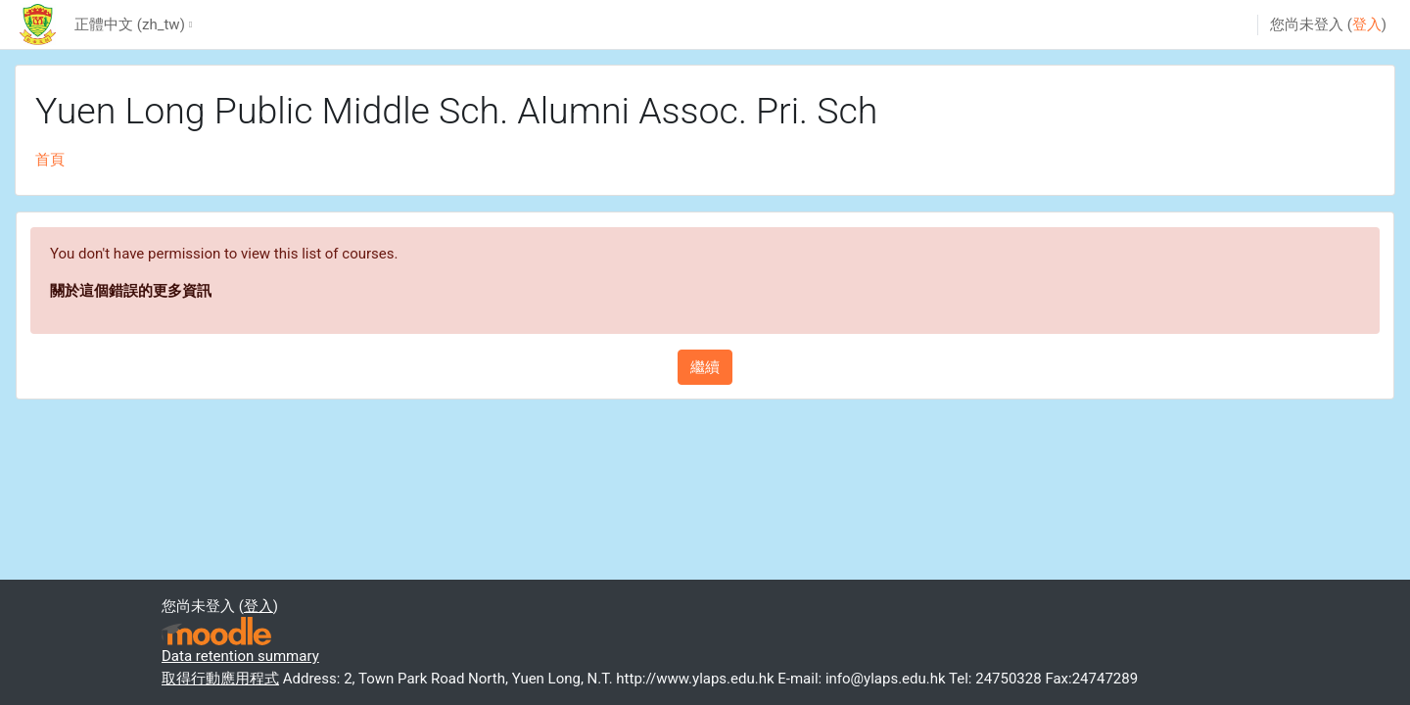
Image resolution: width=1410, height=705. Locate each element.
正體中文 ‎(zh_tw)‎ (129, 24)
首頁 (50, 159)
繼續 (705, 367)
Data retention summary (240, 656)
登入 (1367, 24)
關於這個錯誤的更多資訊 (131, 291)
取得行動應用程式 (220, 678)
